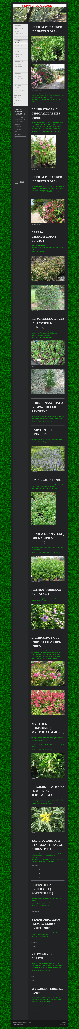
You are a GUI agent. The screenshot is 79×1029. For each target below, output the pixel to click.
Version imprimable (18, 1022)
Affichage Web (62, 1024)
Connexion (63, 1022)
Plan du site (28, 1022)
